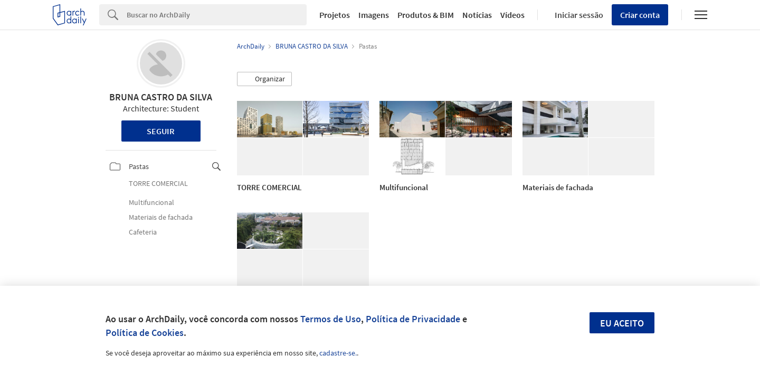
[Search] (217, 14)
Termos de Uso (330, 319)
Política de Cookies (145, 332)
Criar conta (640, 15)
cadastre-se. (338, 353)
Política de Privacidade (413, 319)
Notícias (477, 15)
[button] (264, 79)
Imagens (373, 15)
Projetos (334, 15)
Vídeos (512, 15)
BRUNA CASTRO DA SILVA (160, 97)
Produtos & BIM (425, 15)
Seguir (161, 131)
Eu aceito (622, 323)
